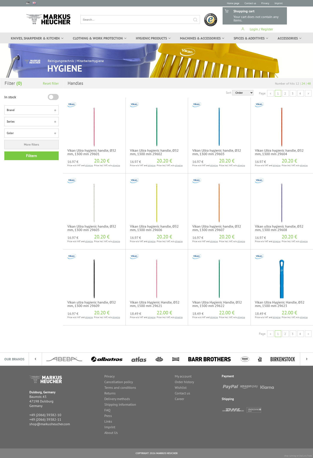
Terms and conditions (120, 387)
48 (309, 83)
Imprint (279, 3)
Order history (184, 382)
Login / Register (257, 29)
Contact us (250, 3)
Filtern (31, 155)
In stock (10, 97)
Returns (110, 393)
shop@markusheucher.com (49, 424)
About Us (111, 432)
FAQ (107, 410)
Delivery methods (117, 399)
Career (179, 399)
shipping (89, 165)
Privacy (265, 3)
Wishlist (180, 387)
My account (183, 376)
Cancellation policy (118, 382)
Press (108, 415)
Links (108, 421)
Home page (233, 3)
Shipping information (120, 404)
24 (303, 83)
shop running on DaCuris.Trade (298, 455)
